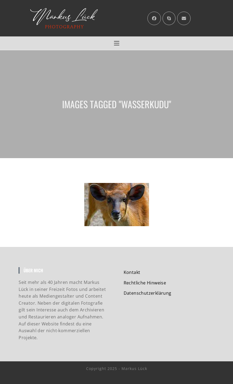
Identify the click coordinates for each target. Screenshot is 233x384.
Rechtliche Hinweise (145, 283)
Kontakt (132, 272)
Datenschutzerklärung (147, 293)
